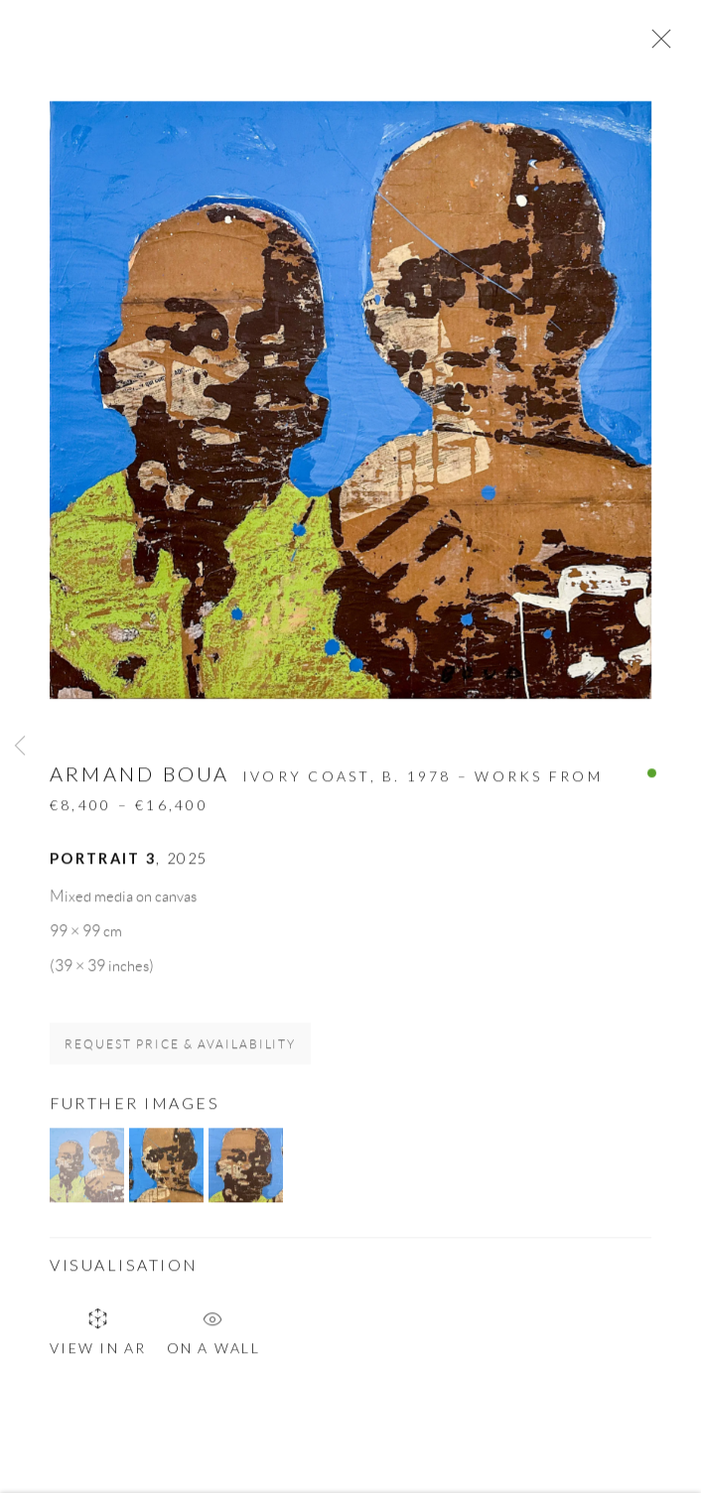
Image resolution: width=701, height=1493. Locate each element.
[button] (87, 1171)
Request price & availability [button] (180, 1049)
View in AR (98, 1336)
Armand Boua (140, 779)
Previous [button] (20, 747)
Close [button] (656, 45)
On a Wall (213, 1332)
